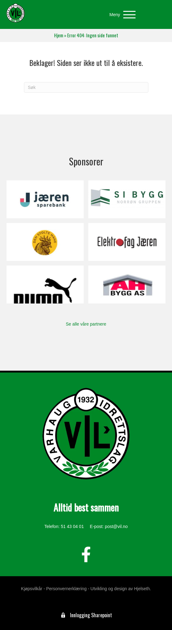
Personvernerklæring (66, 588)
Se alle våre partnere (86, 324)
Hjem (58, 35)
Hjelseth (142, 588)
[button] (121, 15)
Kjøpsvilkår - (33, 588)
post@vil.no (116, 526)
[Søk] (86, 87)
